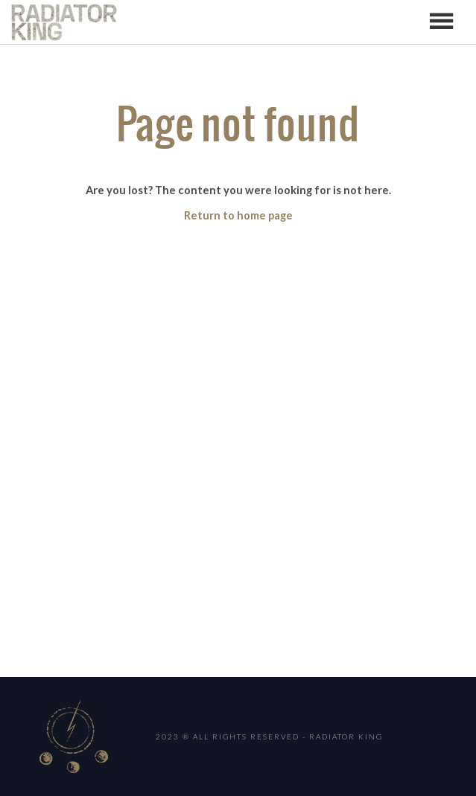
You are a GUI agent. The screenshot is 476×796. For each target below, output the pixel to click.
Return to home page (238, 215)
